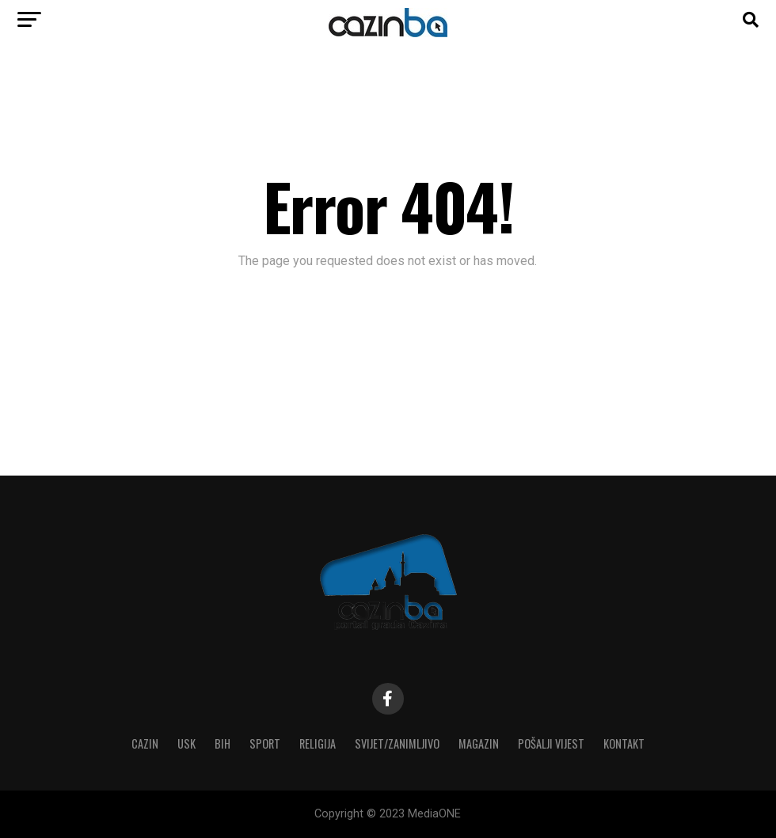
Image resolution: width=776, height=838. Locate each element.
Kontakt (624, 743)
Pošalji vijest (551, 743)
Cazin (144, 743)
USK (186, 743)
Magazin (478, 743)
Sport (264, 743)
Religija (317, 743)
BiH (222, 743)
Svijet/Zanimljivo (397, 743)
